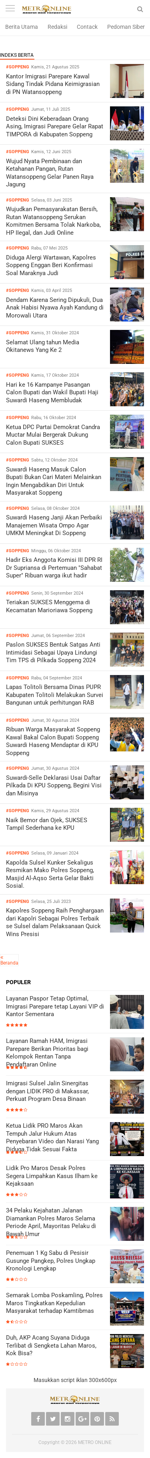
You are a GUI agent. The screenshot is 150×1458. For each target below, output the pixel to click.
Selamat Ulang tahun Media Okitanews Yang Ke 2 (42, 346)
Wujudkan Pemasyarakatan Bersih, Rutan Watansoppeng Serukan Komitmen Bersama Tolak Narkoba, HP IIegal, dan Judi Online (53, 221)
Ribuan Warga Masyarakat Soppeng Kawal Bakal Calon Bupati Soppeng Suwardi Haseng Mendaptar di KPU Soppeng (53, 741)
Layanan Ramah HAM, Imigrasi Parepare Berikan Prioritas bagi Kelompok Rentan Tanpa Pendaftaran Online (47, 1052)
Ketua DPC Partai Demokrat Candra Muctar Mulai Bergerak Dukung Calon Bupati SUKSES (53, 434)
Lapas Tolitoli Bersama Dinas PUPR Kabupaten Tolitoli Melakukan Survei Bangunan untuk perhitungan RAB (54, 694)
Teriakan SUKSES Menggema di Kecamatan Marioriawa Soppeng (49, 606)
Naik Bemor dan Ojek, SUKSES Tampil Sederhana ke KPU (46, 824)
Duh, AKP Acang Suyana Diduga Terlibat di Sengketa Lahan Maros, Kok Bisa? (51, 1345)
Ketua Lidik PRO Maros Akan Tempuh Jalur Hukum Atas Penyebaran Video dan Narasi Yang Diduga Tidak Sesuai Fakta (52, 1137)
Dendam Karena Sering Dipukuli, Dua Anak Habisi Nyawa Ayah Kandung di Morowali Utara (55, 307)
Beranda (9, 963)
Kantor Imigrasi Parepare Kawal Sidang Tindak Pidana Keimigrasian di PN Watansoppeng (53, 84)
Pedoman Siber (126, 27)
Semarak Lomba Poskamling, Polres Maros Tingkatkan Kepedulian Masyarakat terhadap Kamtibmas (54, 1303)
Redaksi (57, 27)
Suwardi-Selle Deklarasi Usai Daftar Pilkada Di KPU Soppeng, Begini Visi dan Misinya (54, 785)
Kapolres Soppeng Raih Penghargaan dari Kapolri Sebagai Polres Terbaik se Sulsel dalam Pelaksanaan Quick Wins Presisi (55, 922)
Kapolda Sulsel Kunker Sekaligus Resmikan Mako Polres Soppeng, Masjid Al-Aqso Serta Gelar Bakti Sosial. (50, 874)
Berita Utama (21, 27)
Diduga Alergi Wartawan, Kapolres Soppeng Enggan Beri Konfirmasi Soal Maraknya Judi (51, 265)
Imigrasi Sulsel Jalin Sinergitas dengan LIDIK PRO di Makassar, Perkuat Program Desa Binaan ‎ (47, 1091)
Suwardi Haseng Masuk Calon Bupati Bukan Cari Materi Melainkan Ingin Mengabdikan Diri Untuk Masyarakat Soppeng (53, 481)
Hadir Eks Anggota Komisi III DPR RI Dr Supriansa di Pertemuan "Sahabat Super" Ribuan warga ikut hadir (54, 567)
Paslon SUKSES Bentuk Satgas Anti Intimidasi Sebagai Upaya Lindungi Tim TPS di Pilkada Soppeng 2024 (53, 652)
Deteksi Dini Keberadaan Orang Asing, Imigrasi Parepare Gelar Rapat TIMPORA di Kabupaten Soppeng (54, 126)
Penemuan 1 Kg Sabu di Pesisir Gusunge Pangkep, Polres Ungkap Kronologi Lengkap (50, 1260)
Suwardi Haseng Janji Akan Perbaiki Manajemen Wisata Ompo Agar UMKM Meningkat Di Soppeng (54, 525)
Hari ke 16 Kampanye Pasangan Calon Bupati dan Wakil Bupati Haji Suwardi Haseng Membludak (52, 392)
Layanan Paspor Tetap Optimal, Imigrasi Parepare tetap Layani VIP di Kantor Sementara (55, 1006)
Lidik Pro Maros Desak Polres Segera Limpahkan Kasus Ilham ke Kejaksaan (52, 1175)
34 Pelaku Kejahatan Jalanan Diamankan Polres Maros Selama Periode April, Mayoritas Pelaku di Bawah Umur (51, 1222)
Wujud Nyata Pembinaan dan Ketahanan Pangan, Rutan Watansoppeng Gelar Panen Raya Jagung (50, 173)
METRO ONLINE (95, 1442)
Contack (87, 27)
